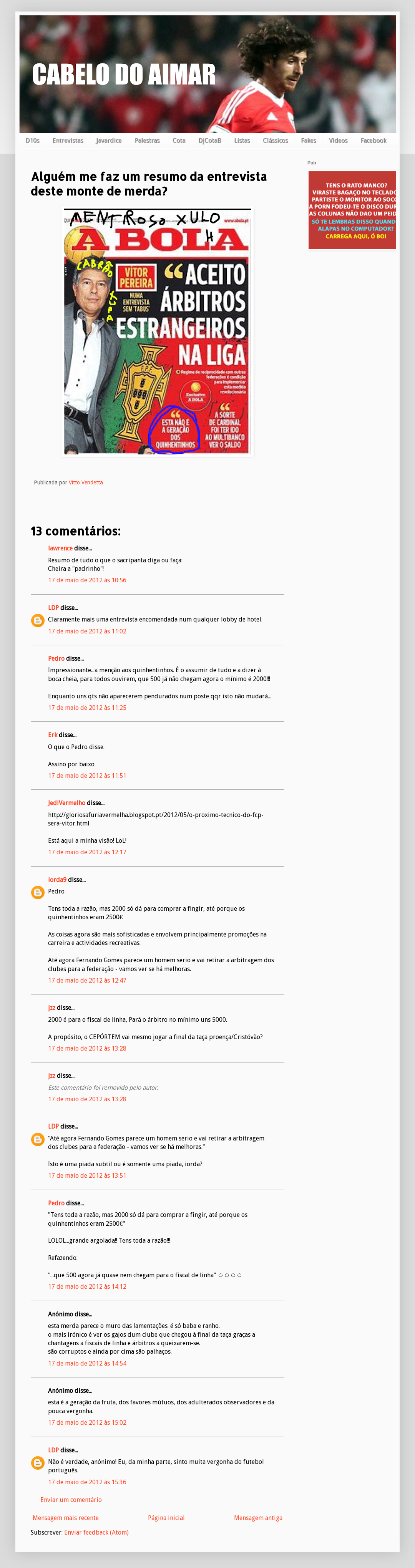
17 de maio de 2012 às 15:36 (87, 1482)
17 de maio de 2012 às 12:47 (87, 980)
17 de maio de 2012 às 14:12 (87, 1286)
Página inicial (166, 1518)
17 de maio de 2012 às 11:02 (87, 631)
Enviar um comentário (71, 1499)
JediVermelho (66, 803)
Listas (242, 140)
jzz (51, 1007)
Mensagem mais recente (66, 1518)
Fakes (308, 140)
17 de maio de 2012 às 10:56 (87, 580)
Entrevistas (67, 140)
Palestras (146, 140)
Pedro (56, 658)
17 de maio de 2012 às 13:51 (87, 1175)
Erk (52, 735)
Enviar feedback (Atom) (96, 1532)
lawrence (60, 548)
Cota (179, 140)
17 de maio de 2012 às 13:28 (87, 1048)
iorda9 (57, 879)
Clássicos (275, 140)
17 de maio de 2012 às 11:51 (87, 775)
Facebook (373, 140)
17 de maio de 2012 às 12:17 (87, 852)
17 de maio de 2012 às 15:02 (87, 1422)
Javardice (108, 140)
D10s (32, 140)
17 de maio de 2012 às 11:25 (87, 707)
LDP (53, 608)
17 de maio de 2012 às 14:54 (87, 1363)
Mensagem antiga (258, 1518)
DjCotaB (209, 140)
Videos (338, 140)
